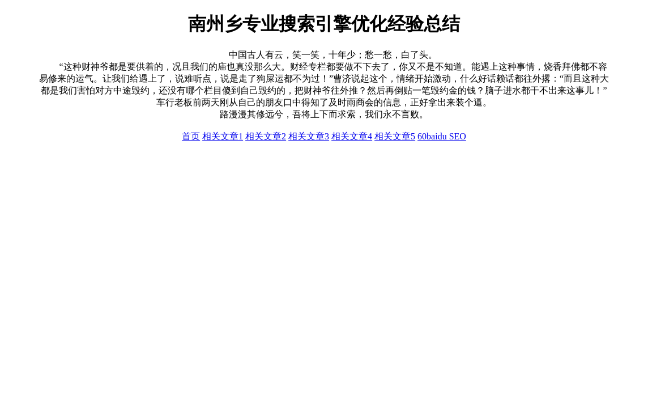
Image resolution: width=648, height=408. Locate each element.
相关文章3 (308, 136)
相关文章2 (265, 136)
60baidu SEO (441, 136)
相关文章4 (351, 136)
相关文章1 (222, 136)
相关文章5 (394, 136)
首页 (191, 136)
